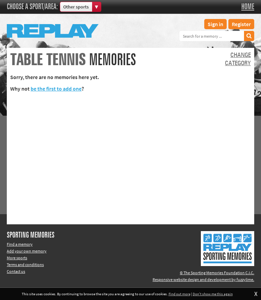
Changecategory (238, 59)
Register (241, 24)
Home (247, 7)
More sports (17, 257)
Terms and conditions (25, 264)
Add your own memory (27, 251)
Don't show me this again (213, 294)
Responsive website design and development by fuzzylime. (203, 279)
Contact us (16, 271)
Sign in (215, 24)
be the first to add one (56, 88)
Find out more (179, 294)
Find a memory (20, 244)
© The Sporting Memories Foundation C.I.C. (217, 272)
